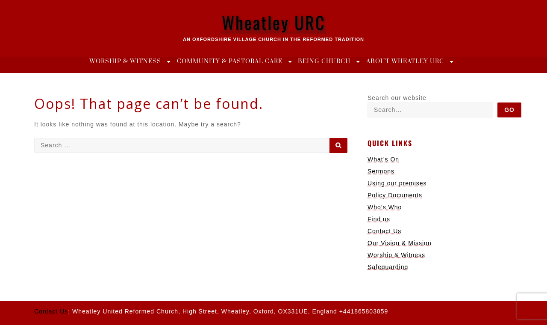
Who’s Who (385, 207)
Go (509, 109)
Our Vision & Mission (400, 243)
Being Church (324, 61)
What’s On (383, 159)
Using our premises (397, 183)
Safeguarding (388, 267)
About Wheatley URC (405, 61)
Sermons (381, 171)
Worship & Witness (125, 61)
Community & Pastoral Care (229, 61)
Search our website (397, 97)
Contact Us (384, 231)
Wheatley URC (274, 22)
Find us (379, 219)
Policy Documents (395, 195)
